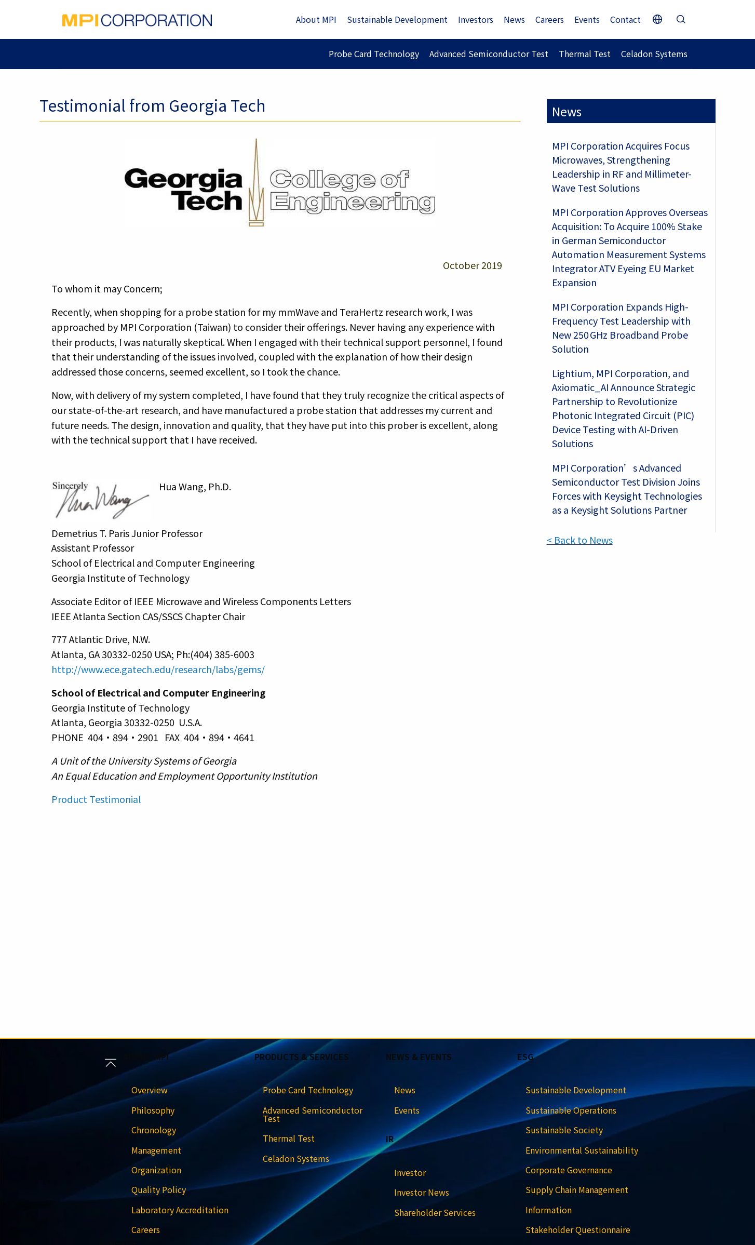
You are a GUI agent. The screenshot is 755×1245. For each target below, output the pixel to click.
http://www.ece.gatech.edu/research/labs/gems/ (158, 669)
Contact (625, 19)
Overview (149, 1089)
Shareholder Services (435, 1212)
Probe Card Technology (374, 53)
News (514, 19)
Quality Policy (158, 1189)
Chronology (153, 1129)
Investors (475, 19)
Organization (156, 1169)
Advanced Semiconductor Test (488, 53)
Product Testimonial (96, 799)
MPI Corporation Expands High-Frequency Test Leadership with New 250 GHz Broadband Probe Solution (621, 327)
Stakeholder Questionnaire (577, 1229)
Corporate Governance (568, 1169)
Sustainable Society (564, 1129)
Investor (410, 1172)
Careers (549, 19)
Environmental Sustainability (581, 1150)
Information (548, 1209)
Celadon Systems (654, 53)
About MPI (316, 19)
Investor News (421, 1192)
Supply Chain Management (576, 1189)
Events (587, 19)
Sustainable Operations (570, 1110)
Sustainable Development (397, 19)
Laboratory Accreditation (179, 1209)
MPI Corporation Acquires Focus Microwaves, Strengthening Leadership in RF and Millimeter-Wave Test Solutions (622, 166)
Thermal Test (585, 53)
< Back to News (580, 539)
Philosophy (152, 1110)
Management (156, 1150)
